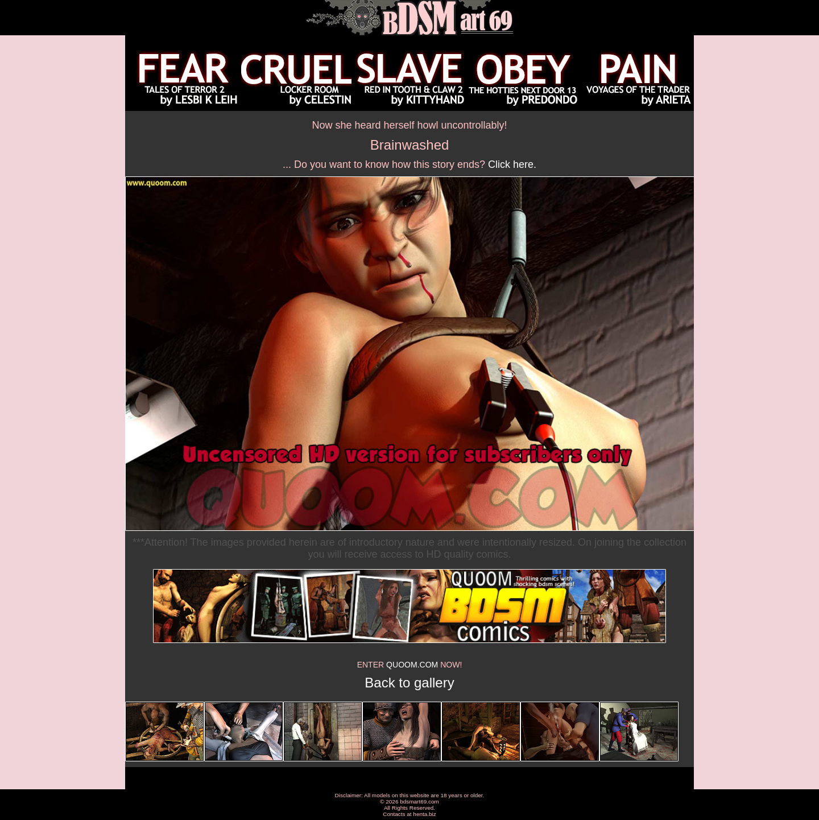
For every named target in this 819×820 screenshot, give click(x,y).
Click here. (512, 164)
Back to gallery (409, 682)
